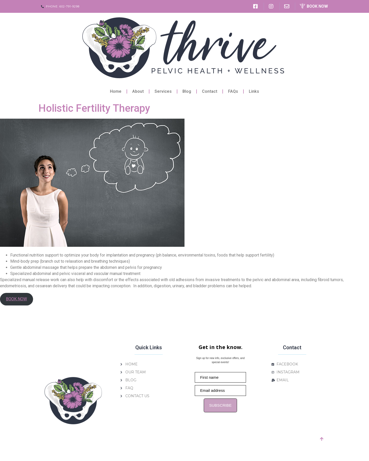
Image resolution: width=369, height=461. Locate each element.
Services (163, 91)
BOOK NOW (16, 298)
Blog (186, 91)
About (138, 91)
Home (115, 91)
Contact (209, 91)
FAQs (233, 91)
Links (254, 91)
